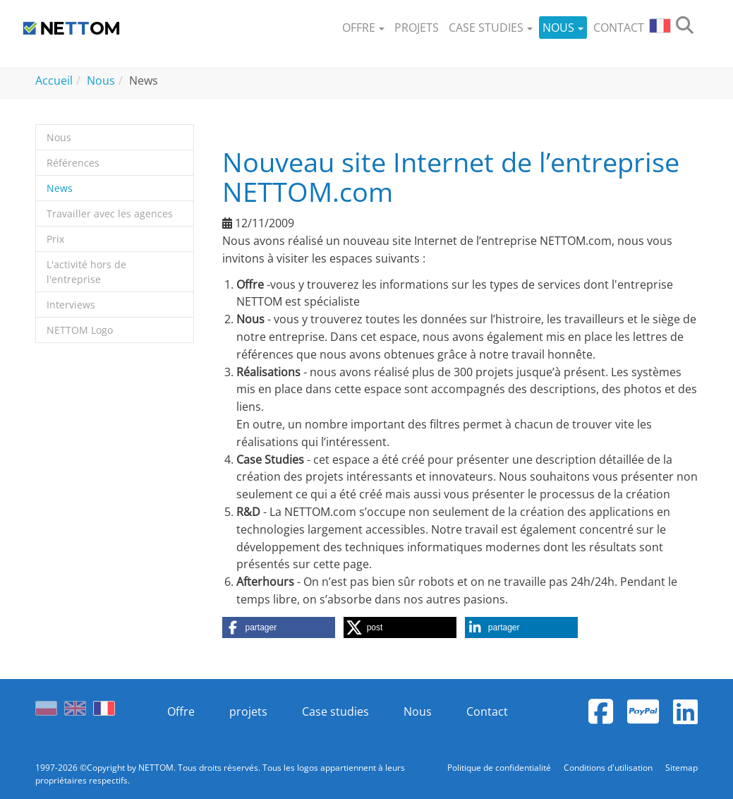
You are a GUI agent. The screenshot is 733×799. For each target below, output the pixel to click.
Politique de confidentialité (500, 768)
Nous (418, 711)
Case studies (335, 711)
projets (248, 711)
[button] (363, 28)
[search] (684, 28)
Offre (181, 711)
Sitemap (681, 768)
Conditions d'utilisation (609, 768)
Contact (487, 711)
